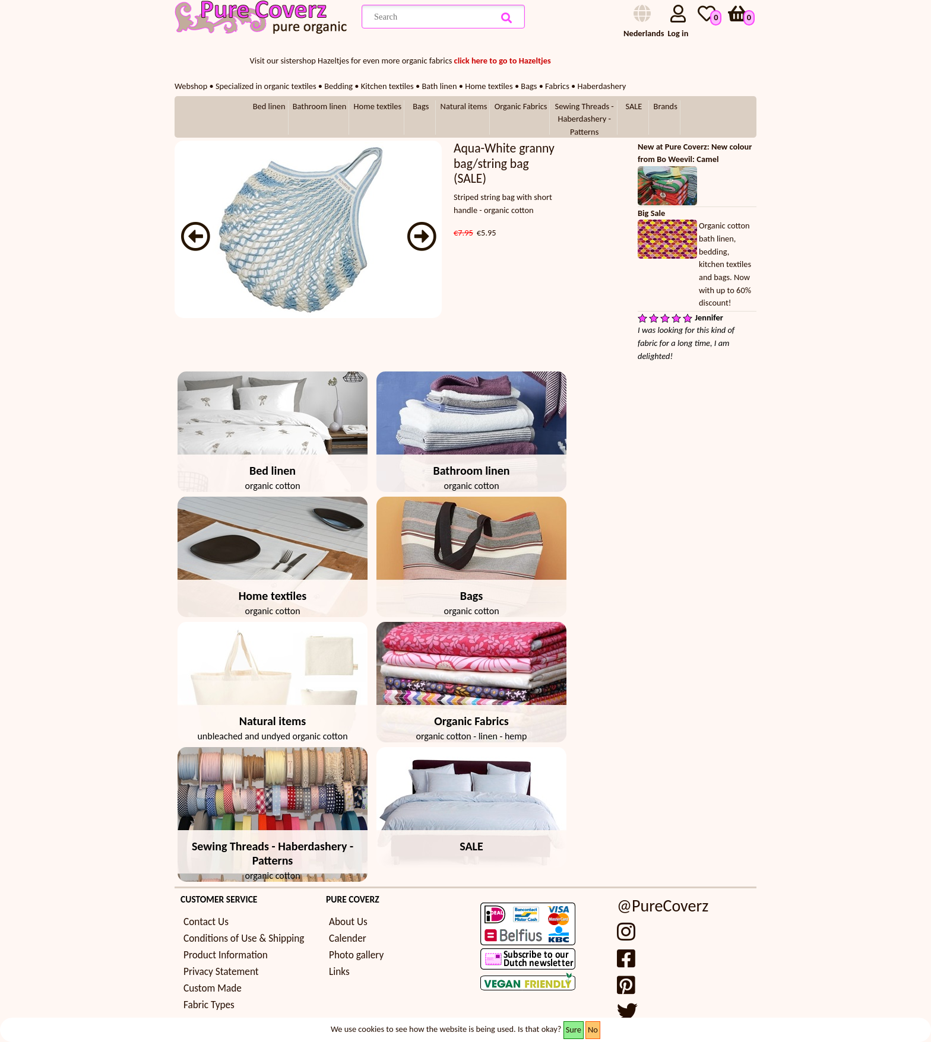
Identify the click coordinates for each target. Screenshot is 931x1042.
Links (339, 971)
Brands (665, 106)
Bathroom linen (320, 106)
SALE (633, 106)
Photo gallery (356, 955)
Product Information (225, 955)
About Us (348, 922)
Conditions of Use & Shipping (243, 938)
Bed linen (269, 106)
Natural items (464, 106)
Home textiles (377, 106)
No (593, 1029)
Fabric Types (209, 1005)
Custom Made (212, 988)
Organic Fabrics (521, 106)
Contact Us (206, 922)
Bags (421, 106)
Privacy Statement (221, 971)
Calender (347, 938)
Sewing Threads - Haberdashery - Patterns (584, 119)
